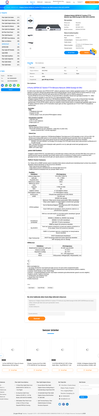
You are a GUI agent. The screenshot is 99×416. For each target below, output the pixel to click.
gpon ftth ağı (41, 287)
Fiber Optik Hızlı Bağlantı (10, 29)
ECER (84, 413)
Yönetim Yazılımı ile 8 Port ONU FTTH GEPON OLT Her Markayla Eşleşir (36, 365)
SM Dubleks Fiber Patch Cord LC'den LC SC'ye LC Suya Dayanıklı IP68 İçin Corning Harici (23, 403)
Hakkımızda (3, 390)
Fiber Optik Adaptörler (10, 59)
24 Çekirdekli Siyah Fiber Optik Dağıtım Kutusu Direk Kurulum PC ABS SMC (46, 395)
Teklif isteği (92, 2)
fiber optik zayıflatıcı (10, 56)
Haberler (2, 392)
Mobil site (2, 396)
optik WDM (10, 53)
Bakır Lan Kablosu (10, 41)
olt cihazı (50, 287)
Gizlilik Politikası (4, 399)
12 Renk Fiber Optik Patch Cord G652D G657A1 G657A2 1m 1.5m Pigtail (24, 388)
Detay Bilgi (30, 63)
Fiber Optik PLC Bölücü (10, 26)
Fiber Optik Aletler (10, 62)
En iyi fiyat (71, 52)
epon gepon (31, 287)
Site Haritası (3, 394)
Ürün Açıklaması (39, 63)
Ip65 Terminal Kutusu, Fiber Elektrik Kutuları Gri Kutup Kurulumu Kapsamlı (45, 403)
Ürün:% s (2, 387)
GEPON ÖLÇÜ (10, 44)
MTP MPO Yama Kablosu (10, 38)
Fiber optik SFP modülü (10, 50)
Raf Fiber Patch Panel (10, 32)
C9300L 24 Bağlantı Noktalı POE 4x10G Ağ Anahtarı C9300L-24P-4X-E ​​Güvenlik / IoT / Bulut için (86, 365)
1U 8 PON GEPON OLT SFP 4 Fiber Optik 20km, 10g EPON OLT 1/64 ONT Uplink (62, 365)
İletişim (11, 89)
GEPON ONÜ (10, 47)
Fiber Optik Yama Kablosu (10, 20)
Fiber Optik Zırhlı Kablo (10, 17)
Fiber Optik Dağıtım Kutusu (10, 23)
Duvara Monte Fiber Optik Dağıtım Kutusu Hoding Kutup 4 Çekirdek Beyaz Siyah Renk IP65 (46, 388)
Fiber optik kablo (10, 65)
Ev (0, 385)
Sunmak (37, 319)
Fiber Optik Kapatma (10, 35)
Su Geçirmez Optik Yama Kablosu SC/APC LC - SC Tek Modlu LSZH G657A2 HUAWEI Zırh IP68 (24, 395)
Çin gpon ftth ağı (17, 413)
